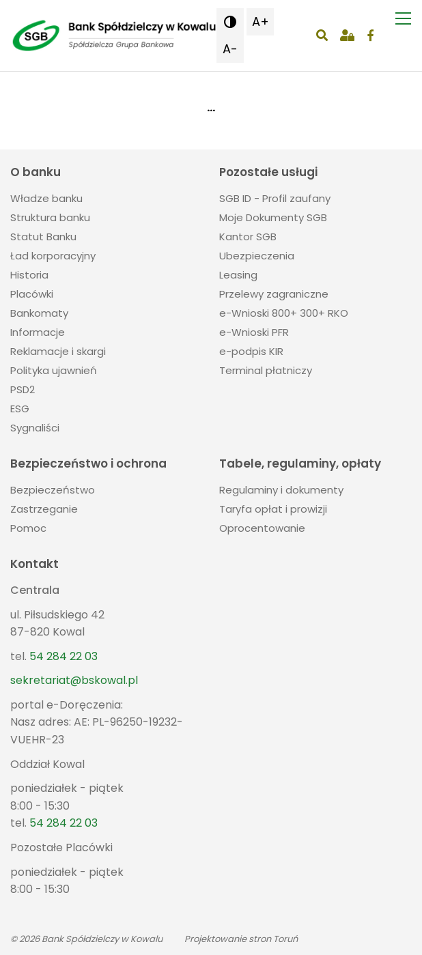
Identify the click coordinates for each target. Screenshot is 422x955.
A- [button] (230, 48)
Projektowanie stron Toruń (241, 938)
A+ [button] (260, 21)
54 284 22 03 (63, 656)
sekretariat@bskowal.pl (74, 680)
